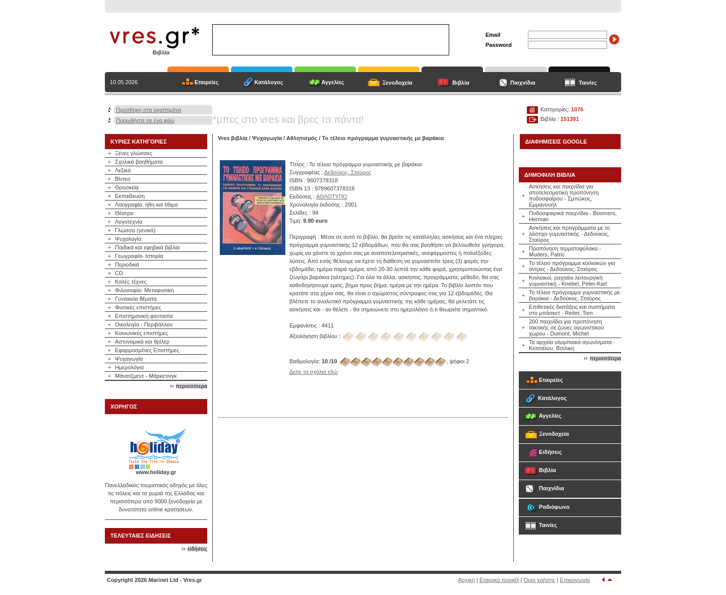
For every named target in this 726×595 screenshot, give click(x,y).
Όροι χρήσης (540, 580)
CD (119, 273)
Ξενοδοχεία (397, 83)
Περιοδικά (127, 264)
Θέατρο (124, 213)
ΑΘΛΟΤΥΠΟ (331, 196)
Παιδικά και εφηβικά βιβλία (147, 247)
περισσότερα (191, 386)
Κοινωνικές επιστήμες (141, 333)
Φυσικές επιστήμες (138, 307)
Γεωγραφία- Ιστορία (139, 256)
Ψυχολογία (128, 239)
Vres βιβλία (233, 138)
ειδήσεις (197, 549)
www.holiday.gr (156, 472)
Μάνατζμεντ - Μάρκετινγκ (146, 376)
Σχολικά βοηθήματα (139, 162)
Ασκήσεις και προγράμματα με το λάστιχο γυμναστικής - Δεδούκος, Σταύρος (569, 234)
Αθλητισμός (301, 138)
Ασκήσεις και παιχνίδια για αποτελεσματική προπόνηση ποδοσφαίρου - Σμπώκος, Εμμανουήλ (563, 195)
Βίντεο (123, 179)
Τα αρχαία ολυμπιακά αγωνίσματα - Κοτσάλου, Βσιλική (572, 345)
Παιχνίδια (522, 83)
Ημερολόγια (129, 367)
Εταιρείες (207, 82)
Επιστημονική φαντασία (144, 316)
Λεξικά (123, 170)
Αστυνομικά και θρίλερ (142, 342)
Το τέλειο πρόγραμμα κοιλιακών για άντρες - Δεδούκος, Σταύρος (572, 266)
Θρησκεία (127, 187)
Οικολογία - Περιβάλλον (144, 324)
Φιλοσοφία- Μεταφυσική (144, 290)
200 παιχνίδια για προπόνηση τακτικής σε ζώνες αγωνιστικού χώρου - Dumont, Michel (566, 327)
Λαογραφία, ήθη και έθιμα (146, 205)
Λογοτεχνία (128, 222)
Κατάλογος (268, 82)
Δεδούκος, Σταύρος (348, 172)
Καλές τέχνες (131, 282)
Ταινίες (588, 83)
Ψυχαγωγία (129, 359)
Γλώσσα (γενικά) (135, 230)
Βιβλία (460, 83)
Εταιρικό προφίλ (499, 580)
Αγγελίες (332, 82)
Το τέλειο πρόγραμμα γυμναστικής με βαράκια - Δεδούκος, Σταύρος (574, 295)
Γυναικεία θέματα (136, 299)
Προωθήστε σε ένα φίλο (145, 120)
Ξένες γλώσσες (133, 153)
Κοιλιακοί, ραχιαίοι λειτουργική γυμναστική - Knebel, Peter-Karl (568, 281)
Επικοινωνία (575, 580)
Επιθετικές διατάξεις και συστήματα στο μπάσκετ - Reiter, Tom (572, 310)
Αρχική (466, 580)
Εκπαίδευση (130, 196)
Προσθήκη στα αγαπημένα (148, 110)
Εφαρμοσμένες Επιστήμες (147, 350)
